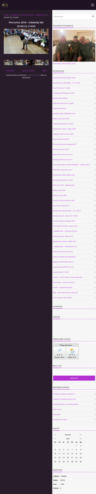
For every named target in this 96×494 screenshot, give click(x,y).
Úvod (6, 15)
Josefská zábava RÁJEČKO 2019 (64, 113)
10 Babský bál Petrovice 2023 (63, 93)
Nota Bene (57, 414)
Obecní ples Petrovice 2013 (63, 251)
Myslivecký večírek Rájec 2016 (64, 175)
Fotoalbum (14, 15)
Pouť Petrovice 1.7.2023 (61, 88)
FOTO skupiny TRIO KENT (62, 298)
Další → (45, 70)
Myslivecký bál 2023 (60, 98)
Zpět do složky (28, 70)
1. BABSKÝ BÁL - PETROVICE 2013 (65, 246)
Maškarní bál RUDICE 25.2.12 (63, 262)
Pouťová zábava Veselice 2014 (64, 221)
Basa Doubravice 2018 (61, 139)
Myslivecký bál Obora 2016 (63, 180)
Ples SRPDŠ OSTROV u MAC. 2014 (65, 226)
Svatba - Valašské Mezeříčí (62, 287)
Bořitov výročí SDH (60, 195)
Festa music (57, 409)
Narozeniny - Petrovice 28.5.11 (64, 282)
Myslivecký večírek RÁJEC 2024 (64, 63)
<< (55, 434)
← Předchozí (9, 70)
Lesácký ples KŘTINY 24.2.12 (63, 267)
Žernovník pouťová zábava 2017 (65, 144)
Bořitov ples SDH (59, 190)
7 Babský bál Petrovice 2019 (63, 124)
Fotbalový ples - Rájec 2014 (63, 236)
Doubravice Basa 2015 (61, 205)
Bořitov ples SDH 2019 (61, 119)
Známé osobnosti (59, 108)
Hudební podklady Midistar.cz (64, 394)
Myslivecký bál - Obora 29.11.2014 (65, 216)
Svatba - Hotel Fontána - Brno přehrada (67, 277)
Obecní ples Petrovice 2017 (63, 154)
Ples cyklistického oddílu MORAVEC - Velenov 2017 (71, 165)
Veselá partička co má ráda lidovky (65, 404)
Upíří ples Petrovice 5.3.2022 (63, 103)
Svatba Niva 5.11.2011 (61, 272)
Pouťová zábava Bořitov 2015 (64, 200)
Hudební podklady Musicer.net (64, 399)
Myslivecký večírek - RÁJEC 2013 (64, 241)
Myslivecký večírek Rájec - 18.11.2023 (66, 83)
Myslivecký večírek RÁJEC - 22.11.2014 (66, 211)
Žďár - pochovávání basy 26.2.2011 (65, 292)
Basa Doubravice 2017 (61, 149)
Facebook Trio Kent (60, 419)
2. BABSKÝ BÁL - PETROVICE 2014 (65, 231)
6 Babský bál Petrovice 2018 (63, 134)
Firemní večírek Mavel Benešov (64, 257)
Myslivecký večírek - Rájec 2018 (64, 129)
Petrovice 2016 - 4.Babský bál (34, 15)
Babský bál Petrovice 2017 (62, 159)
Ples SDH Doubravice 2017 (62, 170)
